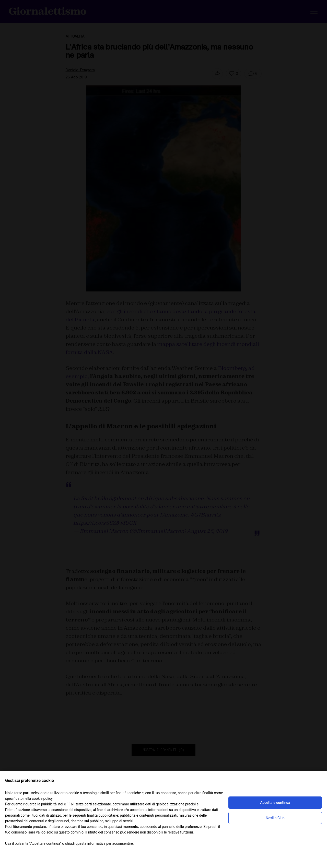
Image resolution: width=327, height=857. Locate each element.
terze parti (84, 804)
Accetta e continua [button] (275, 803)
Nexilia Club (275, 818)
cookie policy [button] (42, 798)
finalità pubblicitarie (102, 815)
